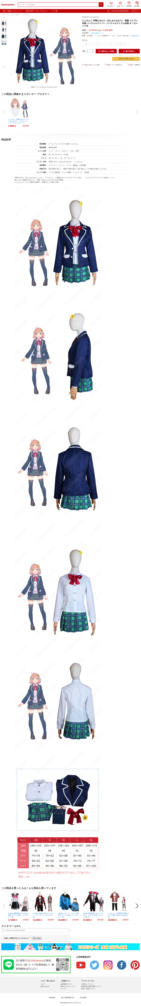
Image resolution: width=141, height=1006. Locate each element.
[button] (4, 18)
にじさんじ (26, 14)
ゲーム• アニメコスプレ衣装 (10, 14)
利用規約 (52, 997)
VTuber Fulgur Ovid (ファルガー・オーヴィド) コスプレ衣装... (43, 915)
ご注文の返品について (97, 33)
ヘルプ (42, 984)
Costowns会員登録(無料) (120, 11)
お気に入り (120, 4)
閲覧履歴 (129, 4)
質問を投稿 (37, 938)
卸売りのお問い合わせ (126, 59)
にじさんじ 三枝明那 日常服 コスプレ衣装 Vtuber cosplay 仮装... (118, 915)
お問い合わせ (44, 986)
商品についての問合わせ (114, 65)
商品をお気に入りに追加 (91, 65)
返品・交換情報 (134, 65)
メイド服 (54, 11)
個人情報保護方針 (67, 997)
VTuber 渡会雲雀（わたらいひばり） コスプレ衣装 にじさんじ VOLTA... (93, 915)
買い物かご (111, 4)
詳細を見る (135, 36)
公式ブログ (77, 1003)
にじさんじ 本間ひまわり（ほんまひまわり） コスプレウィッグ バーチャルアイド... (18, 121)
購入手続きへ (129, 51)
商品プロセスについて (68, 986)
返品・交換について (88, 988)
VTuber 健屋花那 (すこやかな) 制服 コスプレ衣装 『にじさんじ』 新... (18, 915)
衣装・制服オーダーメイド (12, 11)
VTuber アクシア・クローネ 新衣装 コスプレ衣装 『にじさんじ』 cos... (68, 915)
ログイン (135, 11)
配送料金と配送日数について (91, 986)
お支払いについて (87, 984)
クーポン (64, 988)
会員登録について (67, 984)
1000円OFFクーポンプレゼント (36, 11)
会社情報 (83, 997)
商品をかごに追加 (106, 51)
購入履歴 (137, 4)
